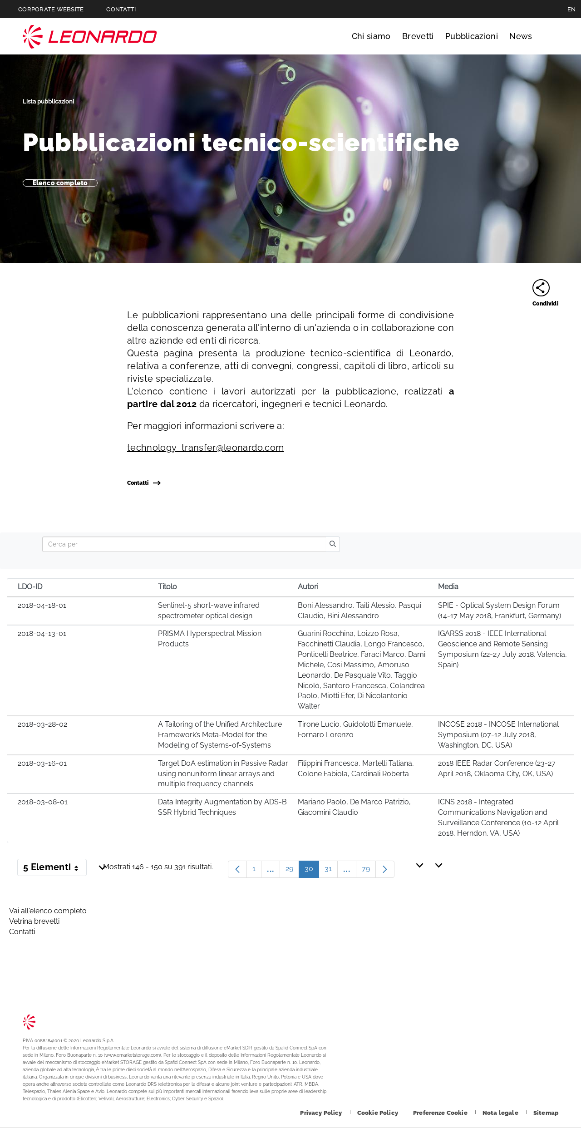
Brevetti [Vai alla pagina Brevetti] (418, 36)
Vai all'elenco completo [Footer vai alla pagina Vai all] (48, 910)
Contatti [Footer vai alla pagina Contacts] (22, 931)
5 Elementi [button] (55, 869)
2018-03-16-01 (42, 763)
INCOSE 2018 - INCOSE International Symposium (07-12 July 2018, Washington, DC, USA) (498, 734)
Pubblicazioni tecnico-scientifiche (241, 142)
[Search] (184, 544)
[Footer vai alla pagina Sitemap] (545, 1112)
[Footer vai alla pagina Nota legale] (501, 1112)
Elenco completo (60, 183)
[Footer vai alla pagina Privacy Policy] (321, 1112)
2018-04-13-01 (42, 633)
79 (369, 870)
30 (312, 870)
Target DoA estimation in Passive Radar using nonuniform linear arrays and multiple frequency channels (223, 773)
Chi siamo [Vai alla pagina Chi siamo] (371, 36)
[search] (332, 544)
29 (292, 870)
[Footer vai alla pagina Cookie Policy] (378, 1112)
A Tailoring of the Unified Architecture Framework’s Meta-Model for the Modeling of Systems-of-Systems (220, 734)
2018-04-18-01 (42, 605)
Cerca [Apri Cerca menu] (550, 36)
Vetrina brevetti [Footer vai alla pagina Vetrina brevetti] (34, 921)
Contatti (143, 483)
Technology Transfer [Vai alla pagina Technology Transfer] (90, 37)
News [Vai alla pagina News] (520, 36)
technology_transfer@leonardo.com (205, 447)
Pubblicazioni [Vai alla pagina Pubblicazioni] (471, 36)
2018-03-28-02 (42, 724)
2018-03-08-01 (43, 802)
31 (331, 870)
